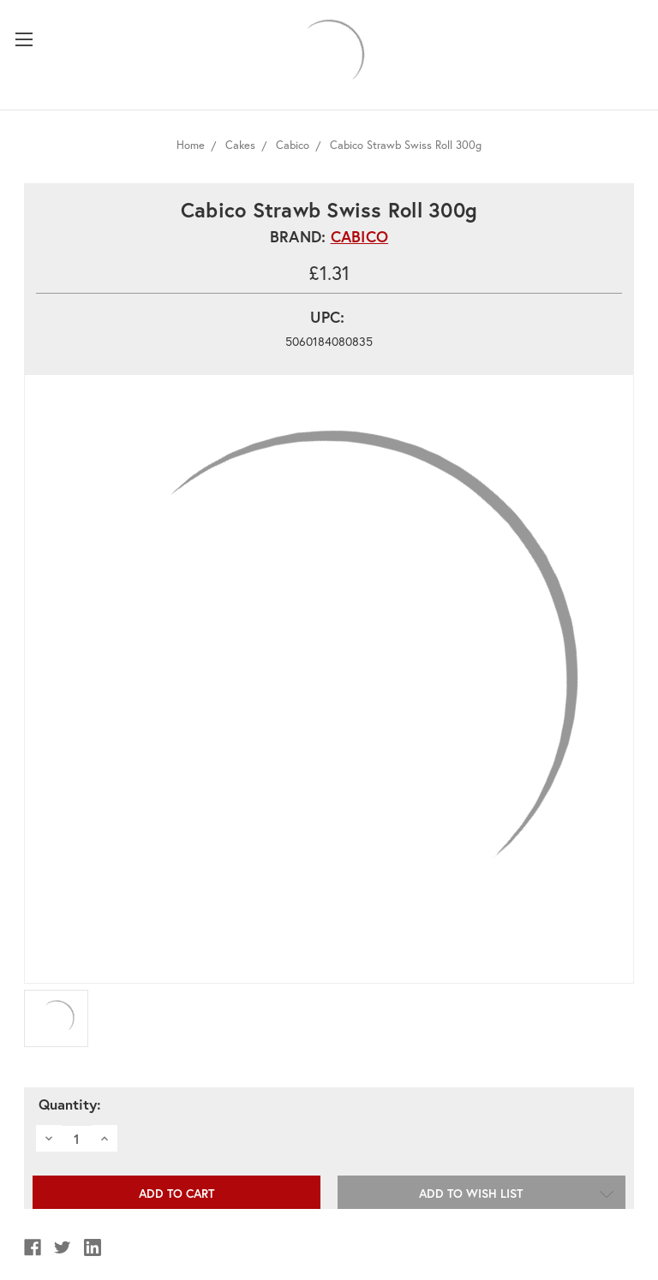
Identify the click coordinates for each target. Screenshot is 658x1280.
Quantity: (70, 1104)
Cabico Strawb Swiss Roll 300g (406, 145)
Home (190, 145)
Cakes (240, 145)
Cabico (292, 145)
